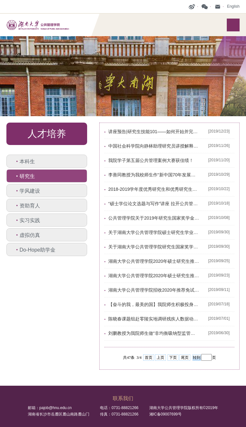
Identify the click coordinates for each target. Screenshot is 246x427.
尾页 (185, 357)
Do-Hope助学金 (37, 250)
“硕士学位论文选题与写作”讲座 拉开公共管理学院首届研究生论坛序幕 (153, 203)
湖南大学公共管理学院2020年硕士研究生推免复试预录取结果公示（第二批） (153, 261)
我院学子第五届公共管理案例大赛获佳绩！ (150, 160)
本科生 (27, 161)
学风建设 (30, 191)
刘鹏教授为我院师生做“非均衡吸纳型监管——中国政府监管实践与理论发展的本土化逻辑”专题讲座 (153, 333)
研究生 (27, 176)
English (233, 6)
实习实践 (30, 220)
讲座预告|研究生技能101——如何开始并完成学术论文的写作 (153, 131)
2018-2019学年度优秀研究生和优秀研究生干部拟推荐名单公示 (153, 189)
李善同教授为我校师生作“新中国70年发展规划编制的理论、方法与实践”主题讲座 (153, 174)
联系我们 (123, 398)
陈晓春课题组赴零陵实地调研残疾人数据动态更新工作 (153, 318)
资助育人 (30, 205)
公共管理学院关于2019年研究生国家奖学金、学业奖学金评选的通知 (153, 218)
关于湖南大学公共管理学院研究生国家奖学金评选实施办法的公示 (153, 246)
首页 (148, 357)
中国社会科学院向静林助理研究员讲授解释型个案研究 (153, 146)
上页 (160, 357)
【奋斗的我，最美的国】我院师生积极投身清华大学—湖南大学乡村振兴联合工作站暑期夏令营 (153, 304)
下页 (173, 357)
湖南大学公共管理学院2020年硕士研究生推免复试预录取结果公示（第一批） (153, 275)
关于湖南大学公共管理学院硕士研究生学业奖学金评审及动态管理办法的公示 (153, 232)
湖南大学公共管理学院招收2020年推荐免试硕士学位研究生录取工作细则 (153, 290)
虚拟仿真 (30, 235)
